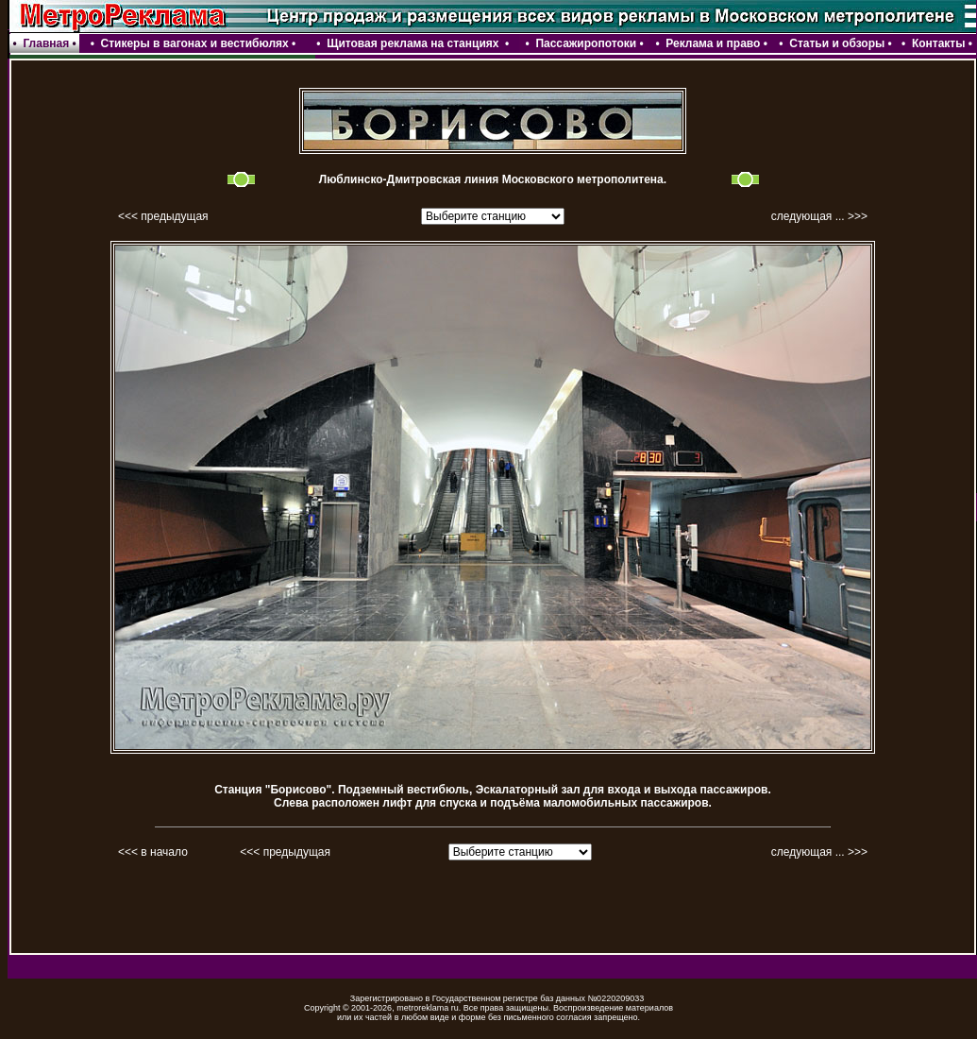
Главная (46, 43)
